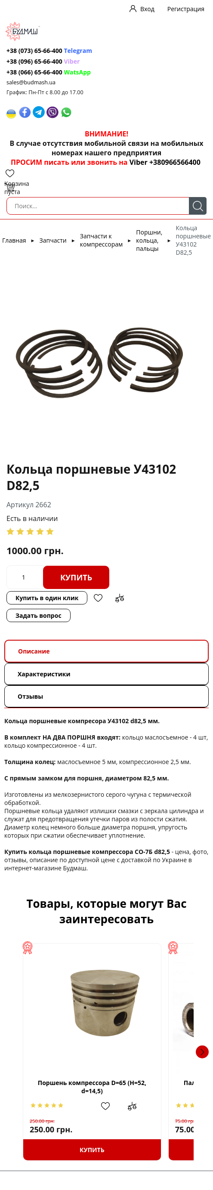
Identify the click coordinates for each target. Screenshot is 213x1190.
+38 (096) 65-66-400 (34, 61)
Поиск (198, 206)
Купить (76, 577)
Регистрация (185, 9)
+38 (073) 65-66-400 (34, 50)
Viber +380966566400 (165, 162)
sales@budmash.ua (31, 82)
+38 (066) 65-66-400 (34, 72)
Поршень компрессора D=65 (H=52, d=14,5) (95, 1087)
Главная (14, 240)
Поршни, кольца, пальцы (149, 240)
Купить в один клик (46, 598)
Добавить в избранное (98, 598)
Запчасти (53, 240)
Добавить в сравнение (119, 598)
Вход (147, 9)
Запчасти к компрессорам (101, 240)
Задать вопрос (38, 615)
